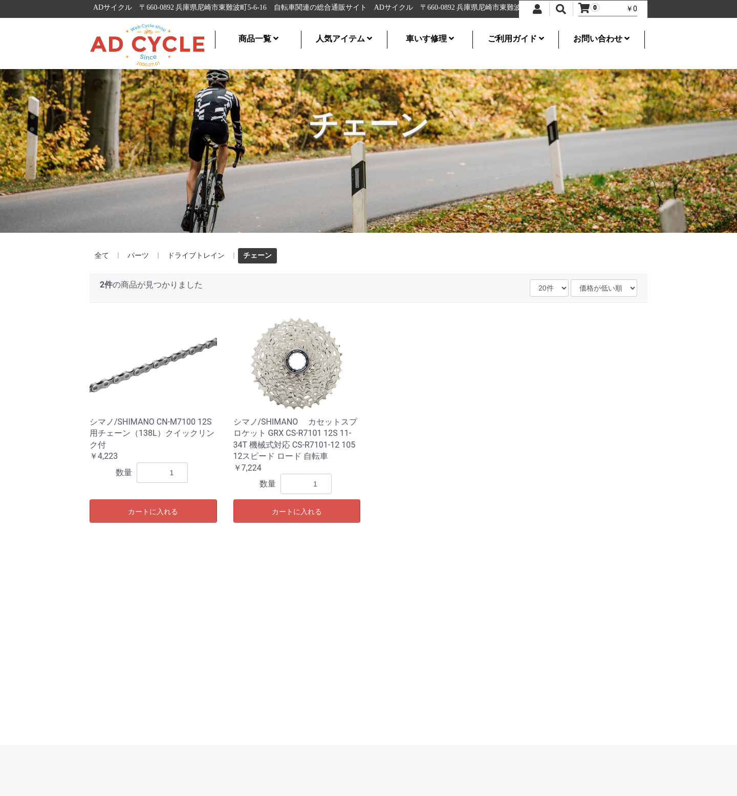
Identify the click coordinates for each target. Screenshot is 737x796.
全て (102, 255)
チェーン (257, 255)
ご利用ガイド (516, 38)
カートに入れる (153, 511)
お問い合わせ (601, 38)
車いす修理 (430, 38)
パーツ (138, 255)
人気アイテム (344, 38)
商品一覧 (258, 38)
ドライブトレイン (196, 255)
